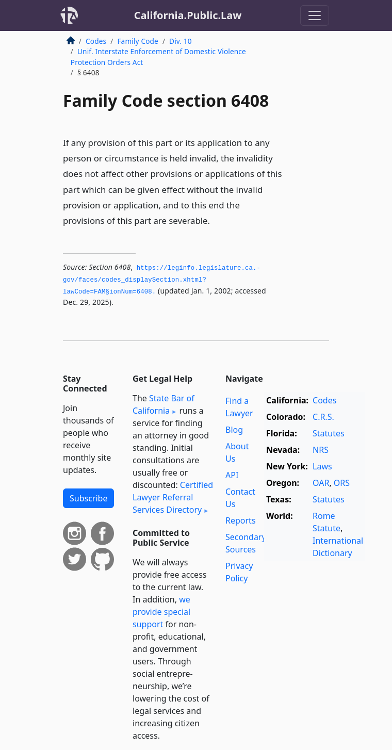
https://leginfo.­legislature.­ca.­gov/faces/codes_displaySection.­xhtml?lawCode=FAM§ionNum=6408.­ (161, 280)
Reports (240, 520)
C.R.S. (323, 416)
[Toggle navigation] (314, 15)
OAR (321, 482)
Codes (96, 41)
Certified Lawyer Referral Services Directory (173, 497)
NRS (321, 449)
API (231, 475)
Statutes (329, 433)
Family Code (137, 41)
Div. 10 (180, 41)
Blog (234, 429)
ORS (342, 482)
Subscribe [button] (88, 498)
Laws (322, 466)
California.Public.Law (188, 15)
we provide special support (161, 612)
